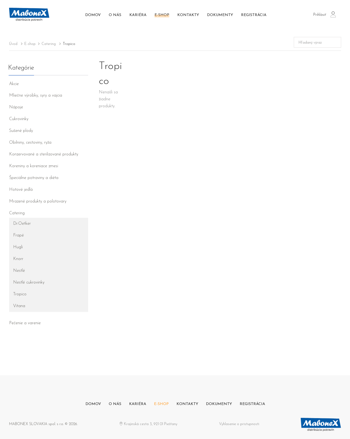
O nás (115, 15)
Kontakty (188, 15)
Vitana (19, 306)
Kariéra (137, 15)
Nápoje (16, 107)
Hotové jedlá (21, 190)
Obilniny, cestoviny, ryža (30, 142)
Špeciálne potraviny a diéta (33, 178)
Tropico (20, 294)
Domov (93, 15)
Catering (17, 213)
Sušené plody (21, 131)
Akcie (14, 84)
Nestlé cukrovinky (28, 282)
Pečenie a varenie (25, 323)
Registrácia (253, 15)
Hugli (18, 247)
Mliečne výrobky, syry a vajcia (35, 95)
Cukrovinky (18, 119)
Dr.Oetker (22, 224)
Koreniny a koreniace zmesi (33, 166)
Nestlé (19, 271)
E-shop (162, 15)
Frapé (18, 235)
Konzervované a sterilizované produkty (43, 154)
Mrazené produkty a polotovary (37, 201)
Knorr (18, 259)
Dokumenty (220, 15)
